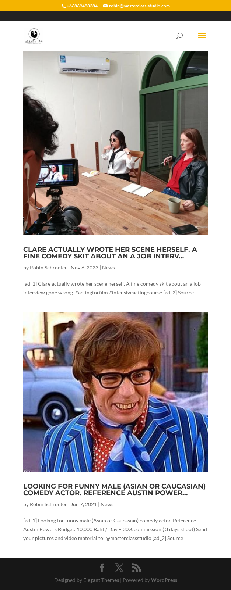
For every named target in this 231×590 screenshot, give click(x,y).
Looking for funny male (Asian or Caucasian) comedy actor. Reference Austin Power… (114, 489)
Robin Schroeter (48, 267)
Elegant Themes (101, 580)
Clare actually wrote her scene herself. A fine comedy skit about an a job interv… (110, 253)
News (108, 267)
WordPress (164, 580)
